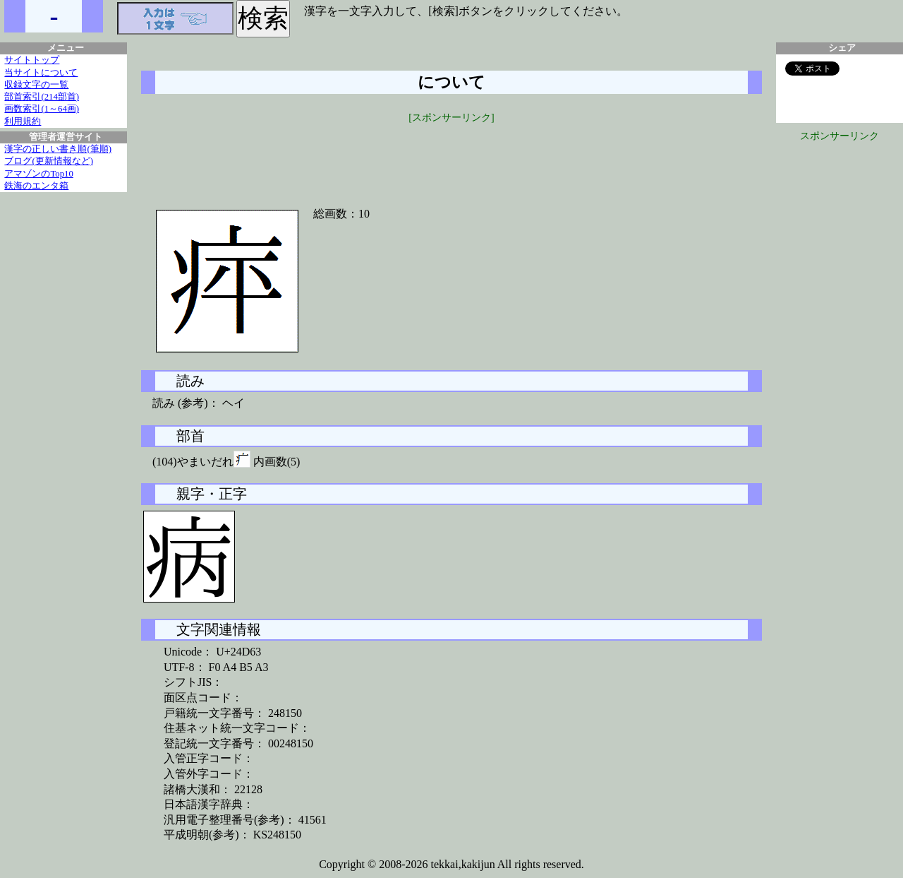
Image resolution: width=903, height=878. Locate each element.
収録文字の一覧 (36, 85)
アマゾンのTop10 (38, 174)
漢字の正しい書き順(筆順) (57, 149)
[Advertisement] (451, 157)
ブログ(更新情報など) (48, 161)
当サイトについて (41, 73)
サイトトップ (31, 60)
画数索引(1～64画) (41, 109)
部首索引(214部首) (41, 97)
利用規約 (22, 121)
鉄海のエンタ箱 (36, 186)
